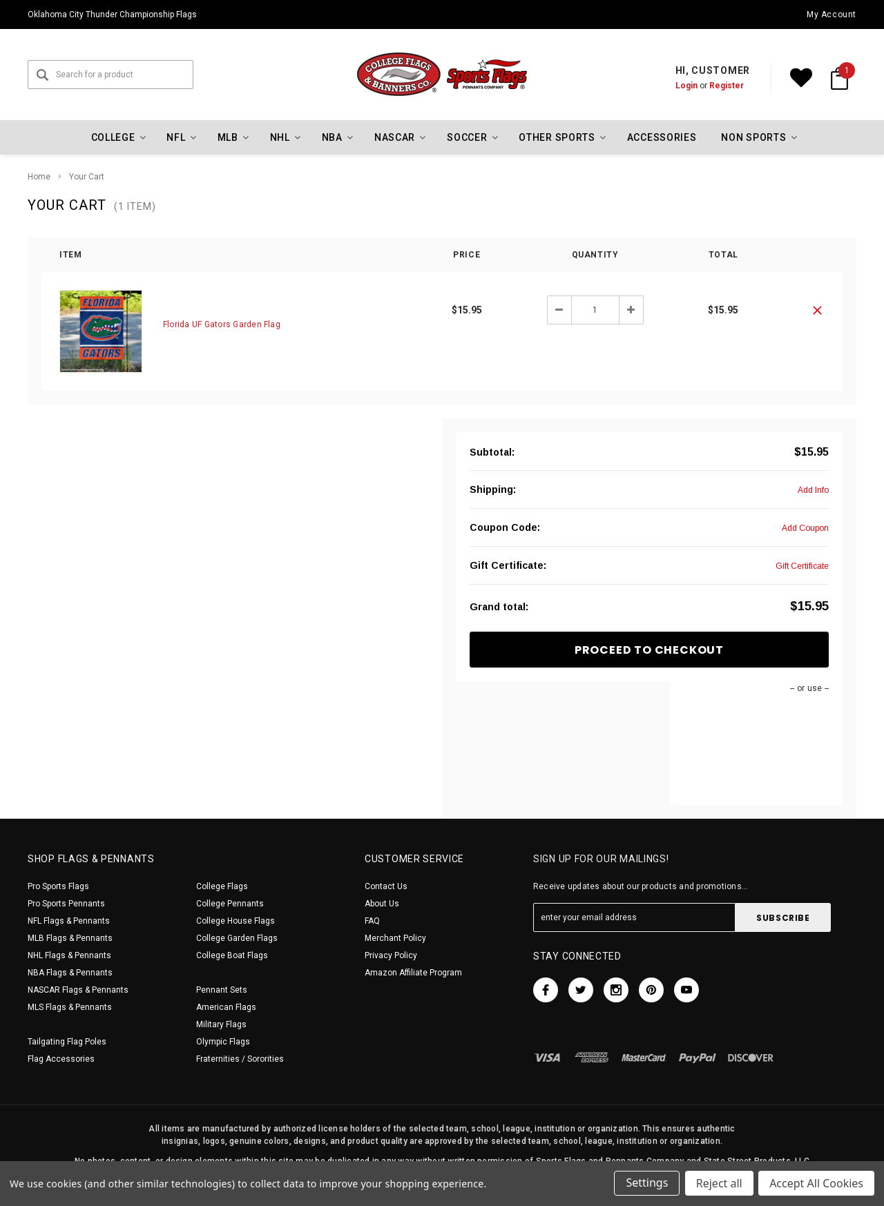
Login (686, 85)
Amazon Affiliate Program (413, 973)
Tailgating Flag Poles (67, 1042)
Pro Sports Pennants (66, 903)
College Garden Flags (237, 938)
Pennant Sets (221, 990)
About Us (382, 903)
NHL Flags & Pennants (69, 955)
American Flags (226, 1007)
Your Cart (86, 177)
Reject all (718, 1184)
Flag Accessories (61, 1059)
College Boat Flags (232, 955)
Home (39, 177)
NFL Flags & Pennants (69, 921)
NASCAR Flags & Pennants (78, 990)
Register (726, 85)
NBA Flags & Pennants (70, 973)
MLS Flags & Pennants (70, 1007)
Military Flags (221, 1024)
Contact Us (386, 886)
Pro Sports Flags (58, 886)
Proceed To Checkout (649, 650)
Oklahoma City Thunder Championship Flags (112, 14)
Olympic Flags (223, 1042)
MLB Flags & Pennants (70, 938)
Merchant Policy (395, 938)
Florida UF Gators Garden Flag (221, 324)
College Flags (222, 886)
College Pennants (230, 903)
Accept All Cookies (816, 1184)
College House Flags (235, 921)
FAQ (372, 921)
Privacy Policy (391, 955)
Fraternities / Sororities (240, 1059)
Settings (646, 1184)
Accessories (662, 137)
